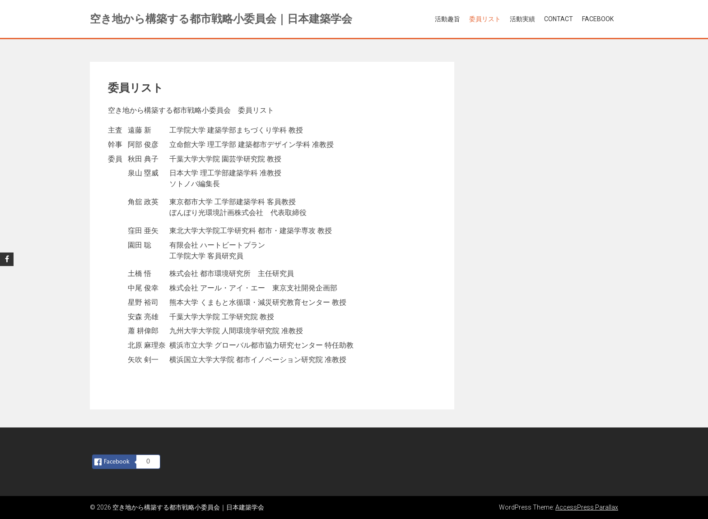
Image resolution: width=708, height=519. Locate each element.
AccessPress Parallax (586, 507)
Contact (558, 19)
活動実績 (522, 19)
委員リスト (485, 19)
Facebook (598, 19)
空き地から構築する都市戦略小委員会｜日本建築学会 (221, 19)
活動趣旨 (447, 19)
